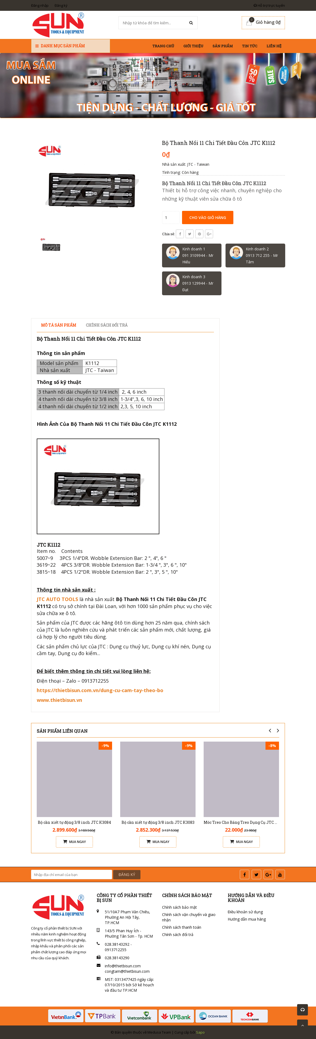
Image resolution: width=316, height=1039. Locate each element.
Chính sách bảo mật (179, 907)
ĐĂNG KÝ (127, 874)
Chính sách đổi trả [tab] (106, 325)
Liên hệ (274, 46)
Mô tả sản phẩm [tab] (58, 325)
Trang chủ (163, 46)
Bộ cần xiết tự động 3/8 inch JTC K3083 (158, 822)
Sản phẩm (223, 46)
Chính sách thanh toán (181, 927)
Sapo (200, 1032)
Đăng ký (61, 5)
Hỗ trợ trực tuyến (269, 5)
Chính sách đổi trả (177, 934)
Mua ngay (74, 841)
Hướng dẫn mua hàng (247, 919)
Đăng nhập (40, 5)
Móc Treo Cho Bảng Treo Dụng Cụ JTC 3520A (245, 822)
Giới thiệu (193, 46)
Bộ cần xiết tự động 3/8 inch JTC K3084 (74, 822)
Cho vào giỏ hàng (207, 217)
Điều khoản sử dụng (245, 911)
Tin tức (249, 46)
